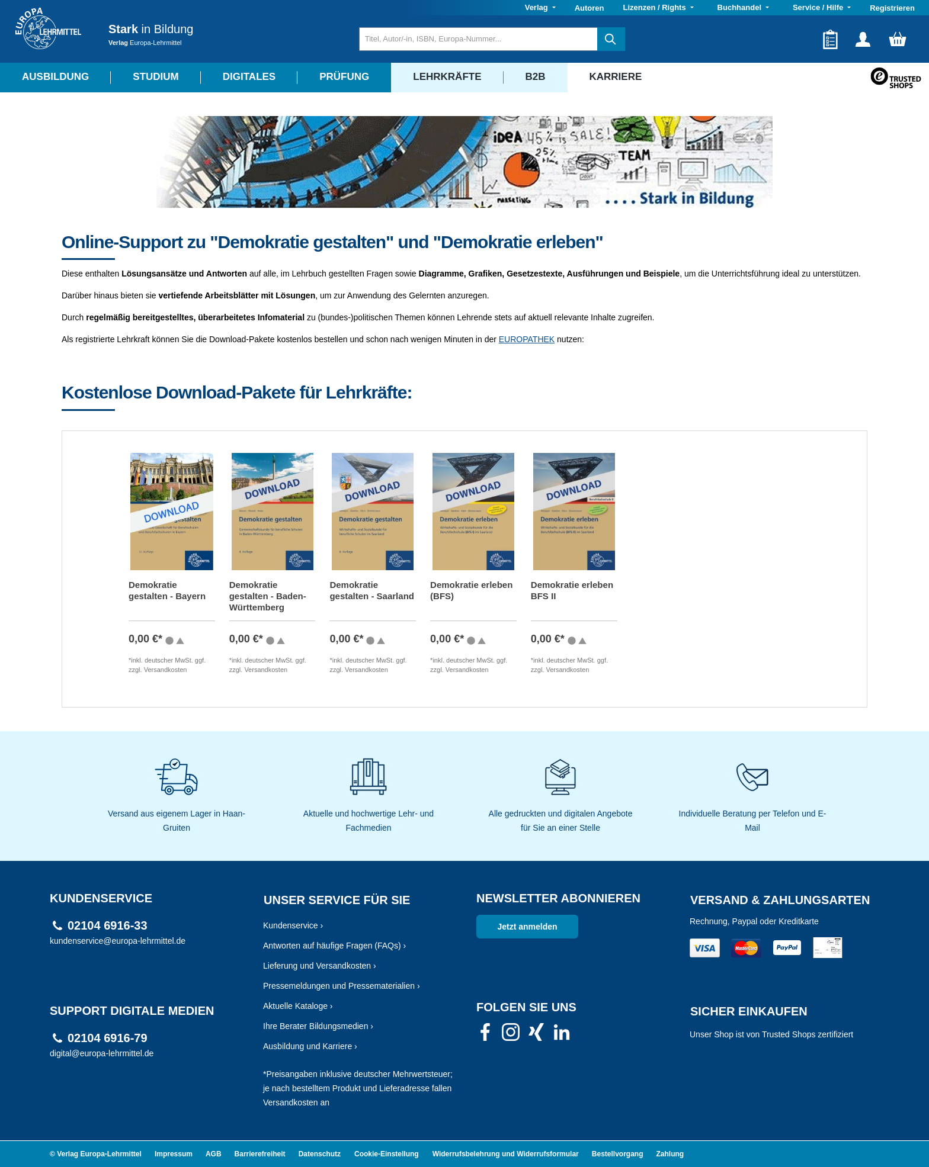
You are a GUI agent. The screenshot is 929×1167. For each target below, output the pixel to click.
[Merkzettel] (830, 39)
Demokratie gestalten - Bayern (167, 590)
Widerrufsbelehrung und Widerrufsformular (506, 1154)
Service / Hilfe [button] (819, 7)
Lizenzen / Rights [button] (655, 7)
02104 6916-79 (108, 1038)
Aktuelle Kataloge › (298, 1006)
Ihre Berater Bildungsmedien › (318, 1026)
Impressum (174, 1154)
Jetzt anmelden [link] (527, 926)
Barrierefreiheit (260, 1154)
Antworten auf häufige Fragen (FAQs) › (334, 945)
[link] (485, 1035)
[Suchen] (611, 39)
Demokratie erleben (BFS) (471, 590)
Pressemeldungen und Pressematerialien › (341, 986)
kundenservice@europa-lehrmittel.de (117, 941)
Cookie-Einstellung (386, 1154)
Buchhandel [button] (740, 7)
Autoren (589, 8)
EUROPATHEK (527, 339)
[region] (464, 543)
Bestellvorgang (617, 1154)
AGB (214, 1154)
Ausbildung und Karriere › (310, 1046)
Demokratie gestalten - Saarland (371, 590)
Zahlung (670, 1154)
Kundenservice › (293, 925)
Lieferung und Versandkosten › (319, 965)
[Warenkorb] (897, 39)
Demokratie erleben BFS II (572, 590)
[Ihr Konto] (863, 39)
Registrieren (892, 8)
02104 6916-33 (108, 925)
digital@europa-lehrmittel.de (101, 1053)
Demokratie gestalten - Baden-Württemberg (267, 596)
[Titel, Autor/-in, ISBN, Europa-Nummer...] (478, 39)
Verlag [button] (537, 7)
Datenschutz (320, 1154)
